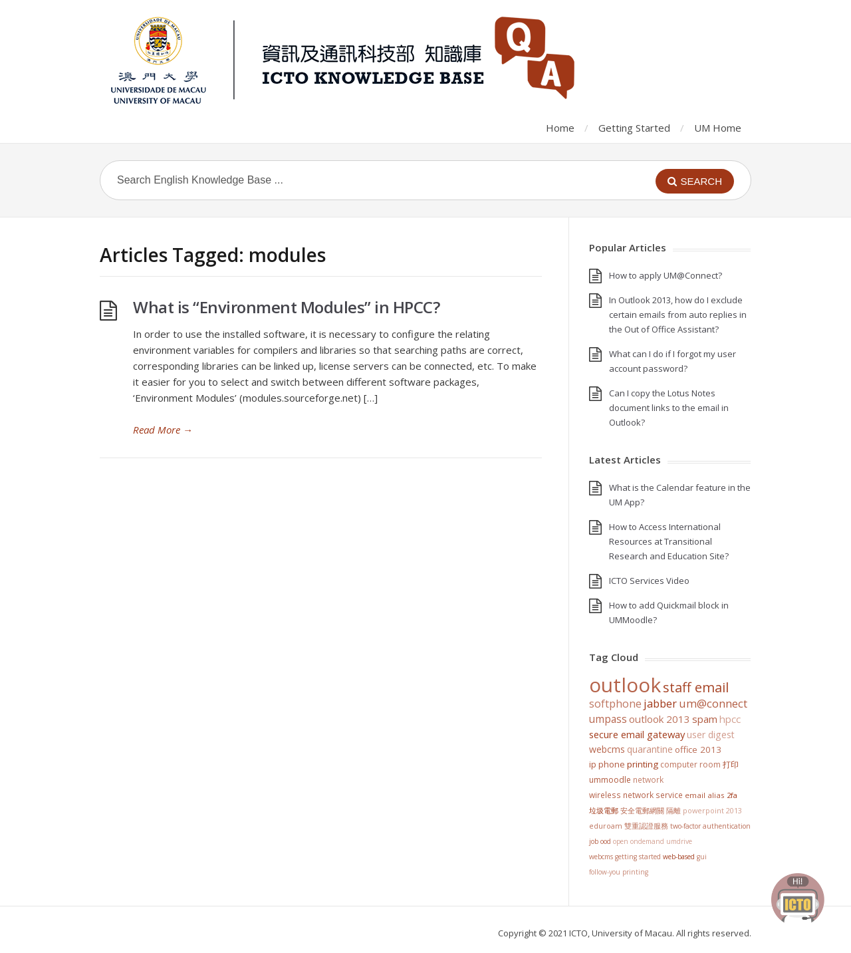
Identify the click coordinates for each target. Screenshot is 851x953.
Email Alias (705, 795)
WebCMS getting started (625, 856)
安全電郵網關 (642, 810)
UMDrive (679, 841)
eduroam (605, 826)
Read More (163, 429)
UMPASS (608, 719)
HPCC (730, 719)
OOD (605, 841)
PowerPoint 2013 (712, 810)
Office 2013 (698, 749)
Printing (642, 764)
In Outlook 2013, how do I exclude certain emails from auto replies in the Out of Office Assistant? (678, 314)
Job (593, 841)
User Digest (711, 734)
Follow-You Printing (618, 872)
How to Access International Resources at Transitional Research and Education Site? (669, 541)
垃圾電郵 (603, 810)
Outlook (625, 684)
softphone (615, 703)
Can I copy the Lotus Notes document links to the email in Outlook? (669, 407)
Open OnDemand (638, 841)
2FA (732, 795)
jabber (660, 703)
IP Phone (607, 764)
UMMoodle (610, 779)
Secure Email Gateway (637, 734)
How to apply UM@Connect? (665, 275)
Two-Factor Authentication (710, 826)
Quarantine (650, 749)
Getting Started (634, 127)
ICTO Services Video (649, 581)
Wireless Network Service (636, 794)
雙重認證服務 (646, 826)
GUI (702, 856)
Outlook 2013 (659, 719)
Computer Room (690, 764)
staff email (696, 687)
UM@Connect (713, 703)
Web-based (679, 856)
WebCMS (607, 749)
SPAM (704, 719)
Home (560, 127)
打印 (731, 764)
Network (648, 779)
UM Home (717, 127)
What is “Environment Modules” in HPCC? (286, 307)
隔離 (673, 810)
